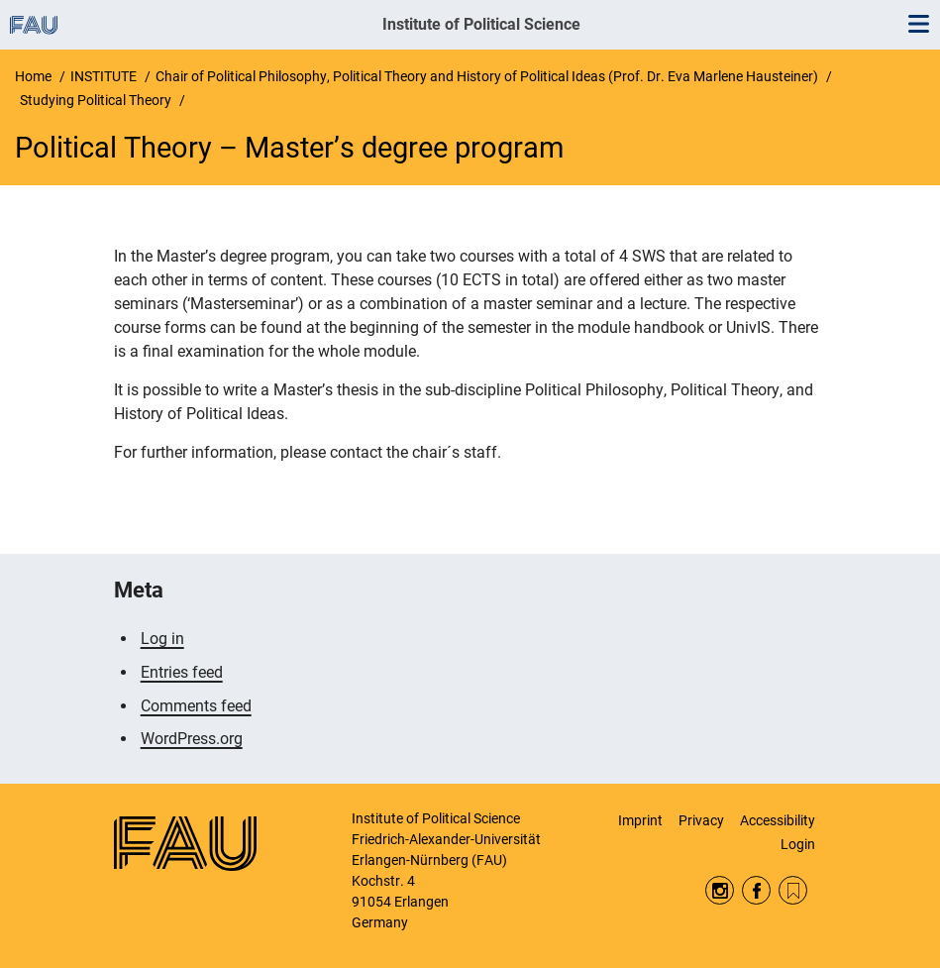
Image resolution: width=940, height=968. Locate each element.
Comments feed (196, 706)
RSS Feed (793, 890)
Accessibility (777, 820)
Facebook (756, 890)
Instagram (719, 890)
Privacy (701, 820)
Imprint (640, 820)
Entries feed (182, 672)
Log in (162, 638)
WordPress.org (192, 738)
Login (798, 844)
